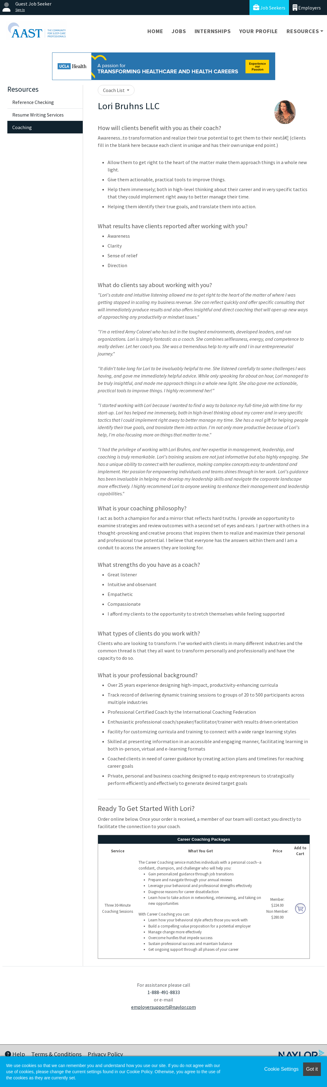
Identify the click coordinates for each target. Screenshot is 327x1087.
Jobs (179, 31)
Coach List (114, 90)
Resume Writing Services (38, 115)
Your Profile (258, 31)
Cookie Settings (281, 1069)
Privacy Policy (105, 1054)
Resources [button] (303, 31)
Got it (312, 1069)
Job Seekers (269, 7)
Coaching (22, 127)
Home (155, 31)
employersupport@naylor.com (163, 1007)
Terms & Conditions (56, 1054)
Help (15, 1054)
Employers (307, 7)
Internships (213, 31)
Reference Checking (33, 102)
